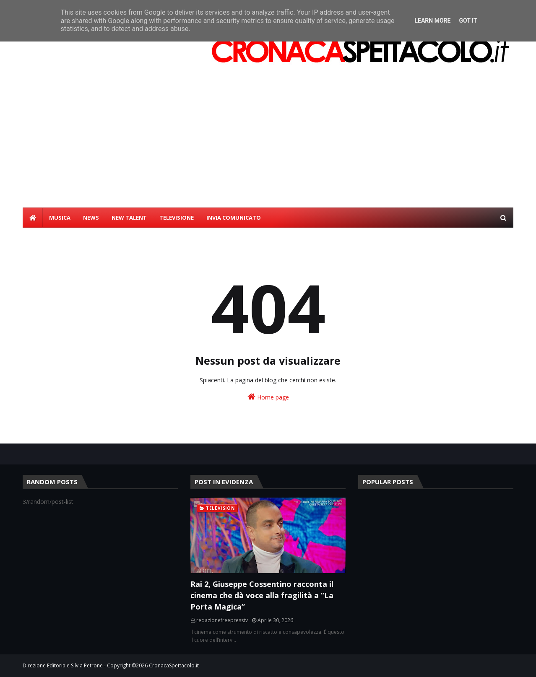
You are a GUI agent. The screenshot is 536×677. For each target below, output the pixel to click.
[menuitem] (33, 218)
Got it (468, 20)
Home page (268, 396)
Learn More (432, 20)
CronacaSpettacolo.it (174, 665)
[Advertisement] (268, 144)
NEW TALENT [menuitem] (129, 217)
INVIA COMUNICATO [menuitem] (233, 217)
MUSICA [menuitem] (59, 217)
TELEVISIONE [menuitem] (176, 217)
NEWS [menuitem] (91, 217)
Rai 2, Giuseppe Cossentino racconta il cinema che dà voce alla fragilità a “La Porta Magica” (261, 595)
